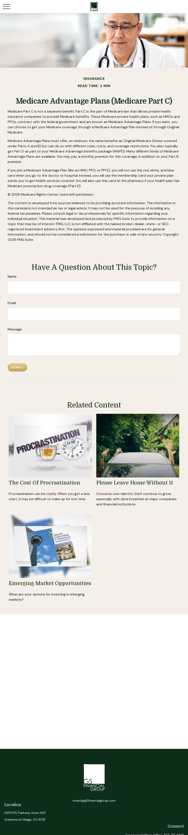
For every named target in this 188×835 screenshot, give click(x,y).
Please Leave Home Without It (134, 483)
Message (15, 329)
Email (12, 303)
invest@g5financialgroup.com (94, 800)
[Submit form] (17, 367)
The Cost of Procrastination (44, 483)
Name (12, 276)
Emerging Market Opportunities (50, 583)
